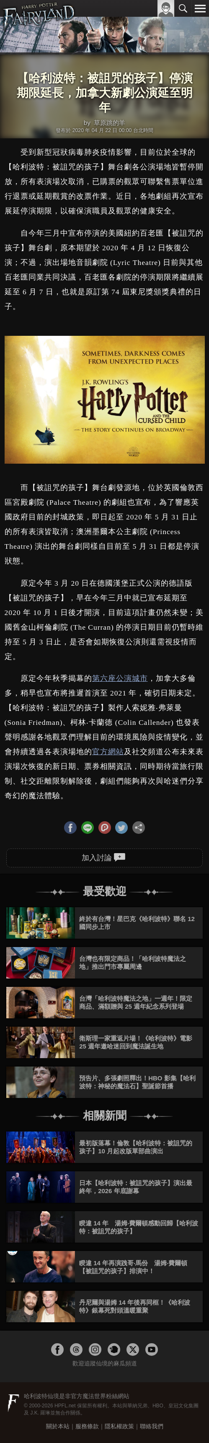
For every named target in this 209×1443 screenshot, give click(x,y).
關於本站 (58, 1426)
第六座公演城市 (120, 678)
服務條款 (87, 1426)
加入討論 (104, 857)
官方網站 (108, 751)
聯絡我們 (151, 1426)
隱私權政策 (119, 1426)
